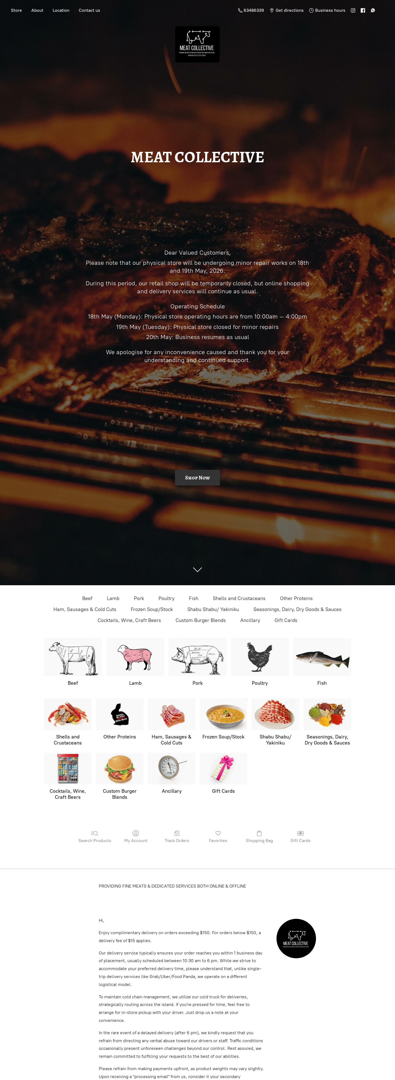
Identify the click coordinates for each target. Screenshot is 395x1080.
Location (61, 10)
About (37, 10)
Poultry (166, 598)
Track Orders (177, 836)
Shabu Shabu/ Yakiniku (213, 609)
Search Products (94, 836)
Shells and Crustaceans (239, 598)
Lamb (113, 598)
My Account (136, 836)
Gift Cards (286, 620)
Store (16, 10)
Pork (139, 598)
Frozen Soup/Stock (152, 609)
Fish (193, 598)
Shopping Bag (259, 836)
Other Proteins (296, 598)
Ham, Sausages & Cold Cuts (84, 609)
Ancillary (250, 620)
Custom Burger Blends (201, 620)
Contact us (89, 10)
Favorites (218, 836)
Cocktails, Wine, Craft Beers (129, 620)
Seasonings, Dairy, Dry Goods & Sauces (297, 609)
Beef (87, 598)
